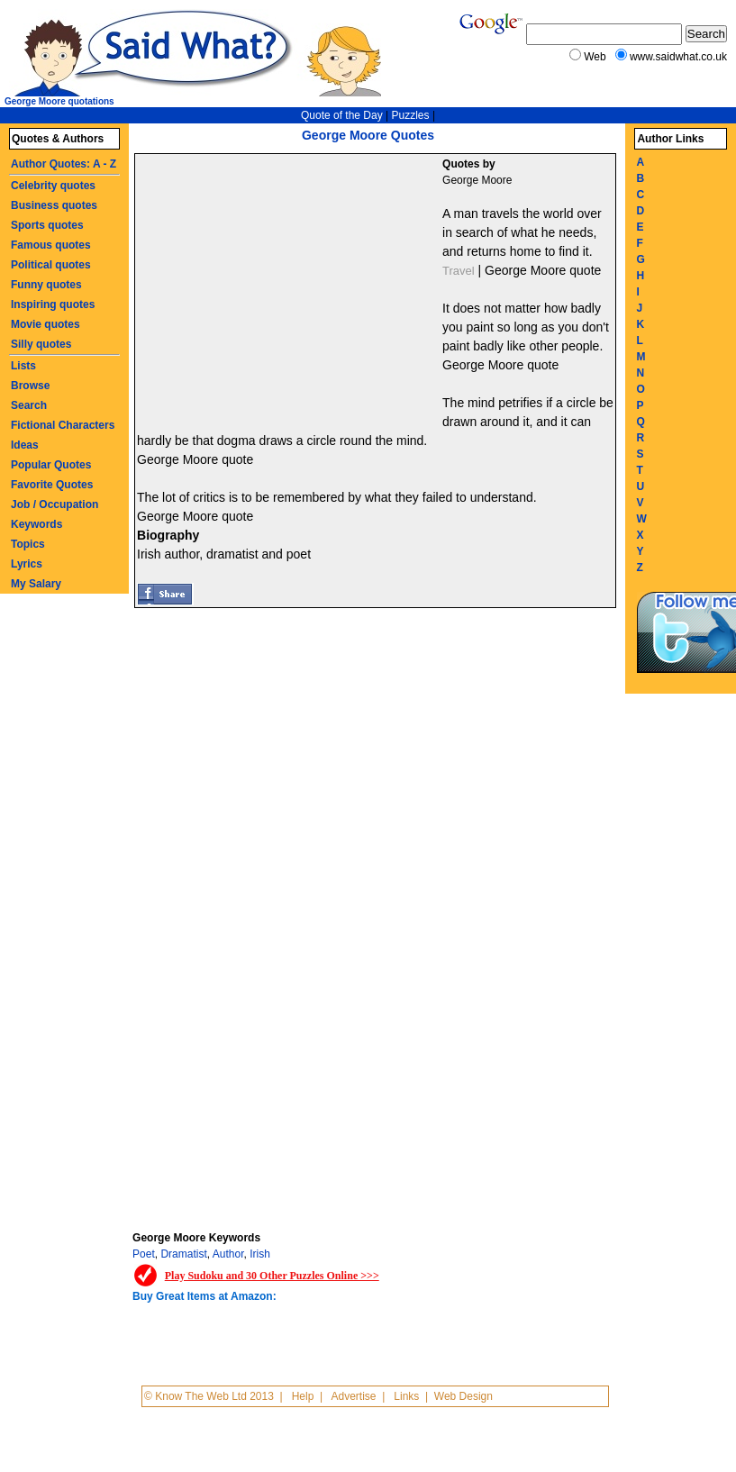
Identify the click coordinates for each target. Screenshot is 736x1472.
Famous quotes (51, 245)
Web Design (463, 1396)
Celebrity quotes (53, 185)
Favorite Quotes (52, 484)
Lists (23, 365)
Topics (28, 544)
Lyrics (26, 564)
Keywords (36, 524)
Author (228, 1254)
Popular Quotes (51, 465)
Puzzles (411, 115)
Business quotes (54, 205)
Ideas (25, 445)
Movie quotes (45, 324)
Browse (30, 385)
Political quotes (51, 265)
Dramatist (183, 1254)
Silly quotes (41, 344)
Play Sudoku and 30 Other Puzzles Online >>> (272, 1275)
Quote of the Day (342, 115)
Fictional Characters (62, 425)
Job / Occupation (54, 504)
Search (29, 405)
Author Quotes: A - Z (63, 164)
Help (303, 1396)
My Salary (36, 583)
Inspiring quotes (53, 304)
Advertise (353, 1396)
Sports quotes (47, 225)
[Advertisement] (291, 289)
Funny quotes (46, 284)
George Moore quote (543, 270)
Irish (260, 1254)
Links (406, 1396)
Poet (143, 1254)
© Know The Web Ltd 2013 (209, 1396)
